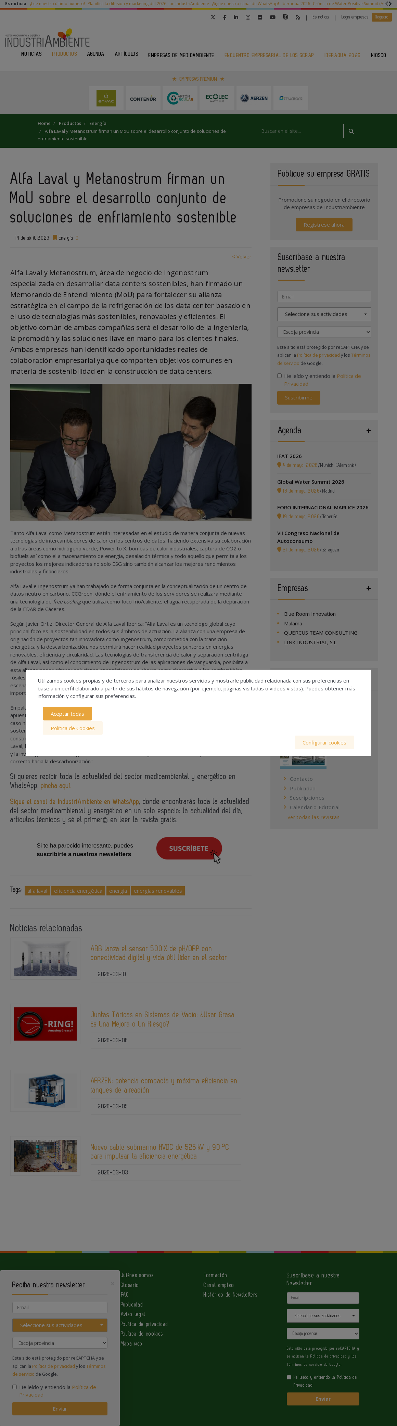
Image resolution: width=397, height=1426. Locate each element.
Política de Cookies (73, 728)
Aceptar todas (67, 714)
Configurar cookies (324, 741)
